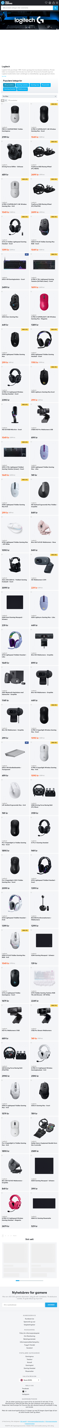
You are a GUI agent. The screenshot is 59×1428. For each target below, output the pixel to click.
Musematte (46, 85)
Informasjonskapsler (51, 1421)
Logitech (9, 13)
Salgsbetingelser (29, 1325)
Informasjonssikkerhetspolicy (29, 1342)
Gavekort (29, 1348)
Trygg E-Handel (29, 1345)
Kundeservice (29, 1319)
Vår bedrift (23, 1421)
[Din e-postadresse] (23, 1305)
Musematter (29, 1371)
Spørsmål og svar (29, 1322)
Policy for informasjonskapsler (30, 1333)
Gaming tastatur (22, 85)
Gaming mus (35, 85)
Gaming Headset (29, 1368)
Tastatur (29, 1359)
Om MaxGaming (29, 1336)
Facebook (25, 1388)
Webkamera (22, 89)
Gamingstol (29, 1365)
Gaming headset (10, 89)
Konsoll (29, 1362)
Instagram (25, 1394)
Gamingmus (29, 1356)
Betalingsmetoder (29, 1339)
